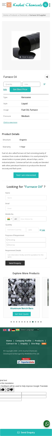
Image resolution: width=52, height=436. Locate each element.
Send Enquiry (26, 432)
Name (7, 193)
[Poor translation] (10, 390)
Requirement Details (13, 250)
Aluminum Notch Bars (21, 308)
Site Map (35, 343)
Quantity (8, 225)
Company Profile (23, 340)
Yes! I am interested (26, 175)
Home (5, 15)
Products (13, 15)
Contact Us (11, 343)
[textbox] (31, 84)
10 (35, 322)
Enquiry (24, 343)
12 (41, 322)
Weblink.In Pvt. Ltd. (32, 354)
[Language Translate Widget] (29, 329)
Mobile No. (9, 214)
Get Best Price (20, 89)
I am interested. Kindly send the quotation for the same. (26, 255)
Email (7, 203)
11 (38, 322)
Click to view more (10, 122)
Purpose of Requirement (14, 235)
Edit (42, 230)
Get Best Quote (22, 314)
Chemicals (23, 15)
